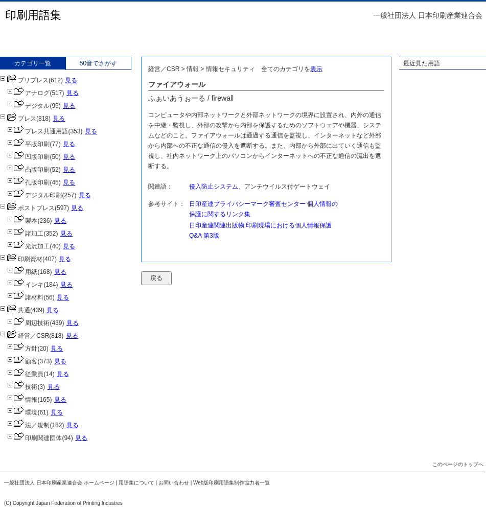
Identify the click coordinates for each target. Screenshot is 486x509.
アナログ (28, 93)
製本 (22, 220)
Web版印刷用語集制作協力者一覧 (231, 482)
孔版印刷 (28, 182)
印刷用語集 (33, 15)
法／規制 (28, 425)
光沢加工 (28, 246)
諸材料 (25, 297)
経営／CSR (24, 335)
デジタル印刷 (34, 195)
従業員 (25, 374)
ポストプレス (27, 208)
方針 (22, 348)
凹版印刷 (28, 156)
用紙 (22, 271)
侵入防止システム (213, 186)
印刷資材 (21, 259)
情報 (22, 399)
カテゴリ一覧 (32, 63)
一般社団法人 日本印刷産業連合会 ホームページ (59, 482)
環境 (22, 412)
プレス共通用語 (37, 131)
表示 (316, 69)
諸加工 (25, 233)
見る (71, 80)
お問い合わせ (173, 482)
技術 (22, 386)
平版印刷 (28, 144)
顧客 (22, 361)
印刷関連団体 (34, 438)
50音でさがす (98, 63)
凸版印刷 (28, 169)
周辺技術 (28, 323)
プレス (18, 118)
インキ (25, 284)
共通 (15, 310)
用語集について (136, 482)
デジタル (28, 105)
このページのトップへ (457, 464)
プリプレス (24, 80)
